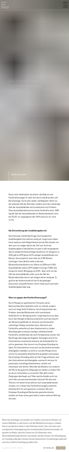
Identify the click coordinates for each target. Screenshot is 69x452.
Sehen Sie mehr (18, 174)
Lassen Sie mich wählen (12, 448)
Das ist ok (60, 448)
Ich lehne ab (48, 448)
